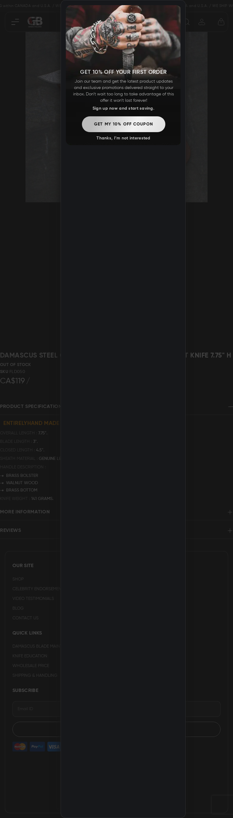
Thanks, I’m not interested (123, 138)
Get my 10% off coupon (123, 124)
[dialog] (123, 409)
